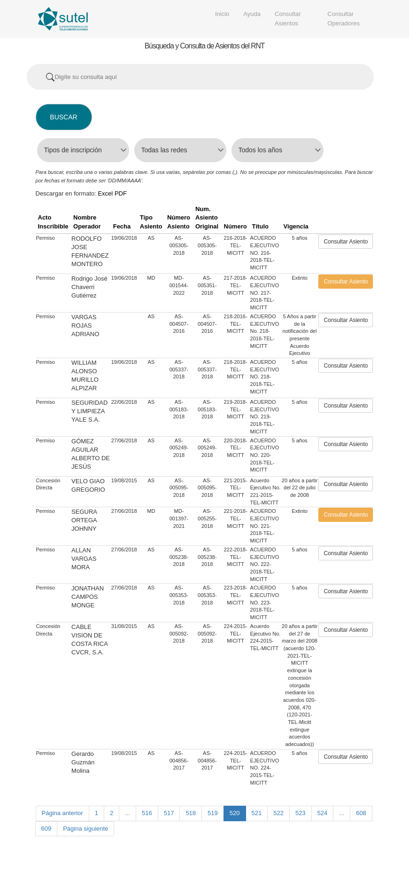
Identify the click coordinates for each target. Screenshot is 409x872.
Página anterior (62, 813)
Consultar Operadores (343, 18)
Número (235, 226)
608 (361, 813)
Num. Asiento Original (206, 217)
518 (190, 813)
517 (169, 813)
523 (300, 813)
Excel (105, 193)
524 (322, 813)
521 (257, 813)
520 (235, 813)
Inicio (222, 13)
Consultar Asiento (346, 241)
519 (213, 813)
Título (260, 226)
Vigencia (296, 226)
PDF (121, 193)
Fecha (122, 226)
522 (278, 813)
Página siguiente (85, 828)
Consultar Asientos (288, 18)
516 (147, 813)
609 (46, 828)
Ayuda (252, 13)
